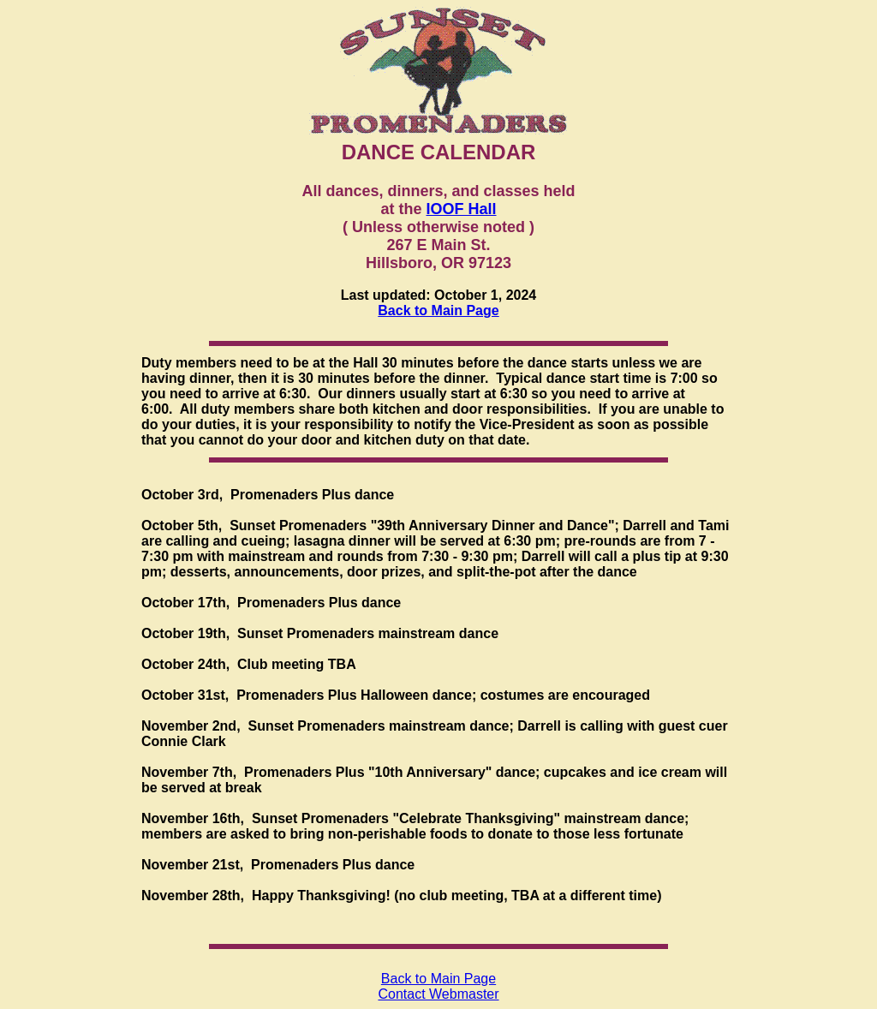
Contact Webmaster (438, 994)
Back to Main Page (438, 310)
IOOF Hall (462, 209)
